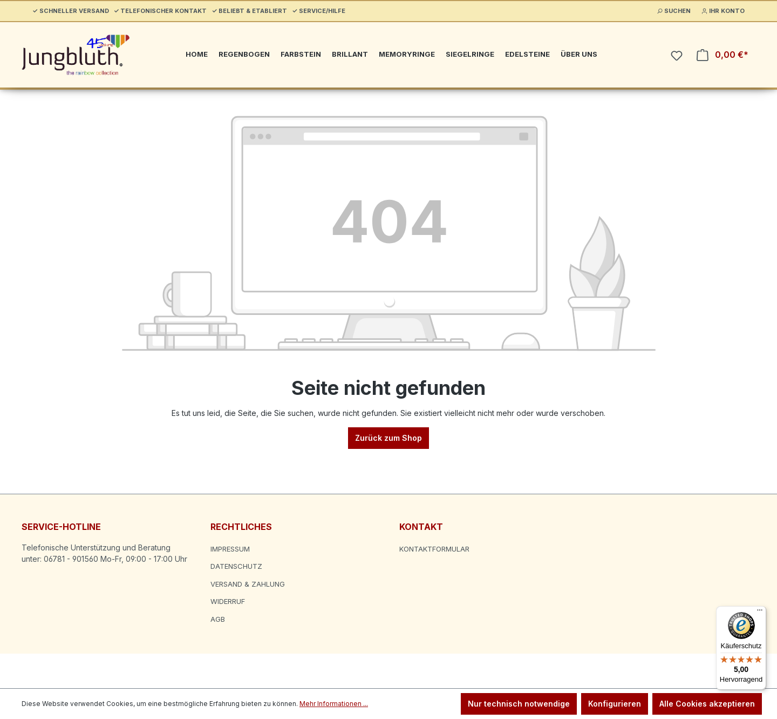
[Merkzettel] (677, 55)
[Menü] (759, 612)
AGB (217, 619)
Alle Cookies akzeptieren (707, 703)
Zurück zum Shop (388, 437)
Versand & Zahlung (247, 584)
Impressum (230, 549)
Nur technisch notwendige (519, 703)
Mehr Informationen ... (333, 704)
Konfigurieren (614, 703)
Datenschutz (236, 566)
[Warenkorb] (722, 55)
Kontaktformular (434, 549)
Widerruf (227, 601)
